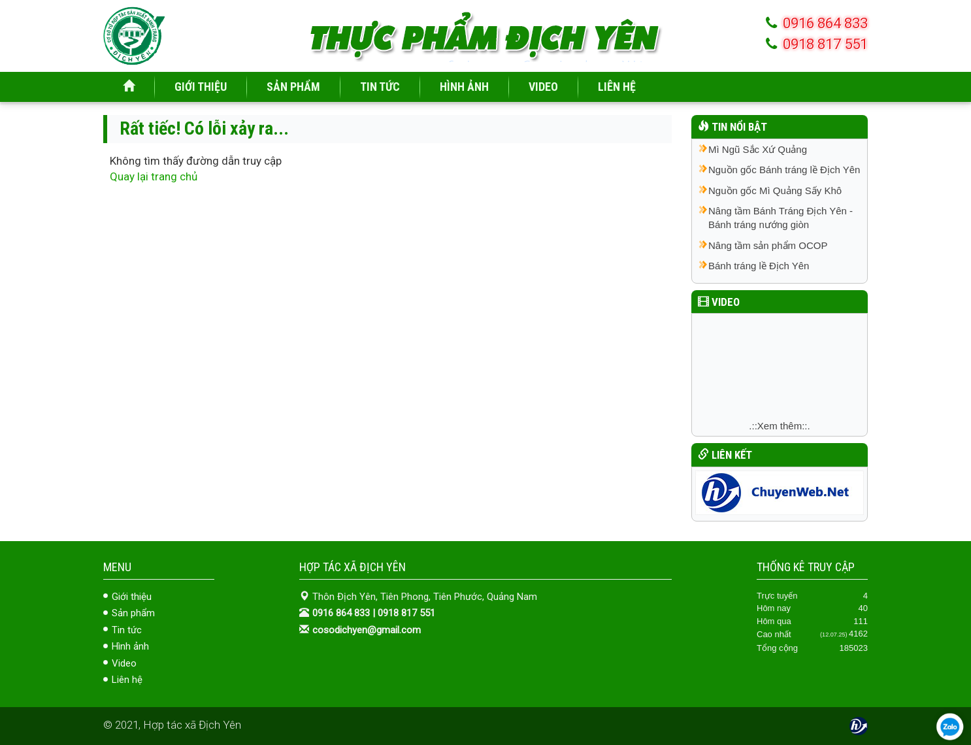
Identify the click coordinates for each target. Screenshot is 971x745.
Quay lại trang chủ (153, 176)
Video (124, 663)
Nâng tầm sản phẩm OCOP (767, 245)
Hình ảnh (130, 646)
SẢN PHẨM (293, 86)
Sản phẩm (133, 613)
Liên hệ (127, 680)
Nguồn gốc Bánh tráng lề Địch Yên (784, 169)
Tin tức (127, 630)
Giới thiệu (132, 597)
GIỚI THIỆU (200, 86)
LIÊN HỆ (617, 86)
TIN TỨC (380, 86)
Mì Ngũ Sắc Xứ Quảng (757, 149)
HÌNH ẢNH (464, 86)
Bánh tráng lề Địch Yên (758, 265)
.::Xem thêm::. (779, 425)
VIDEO (543, 86)
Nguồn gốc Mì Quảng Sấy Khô (775, 190)
